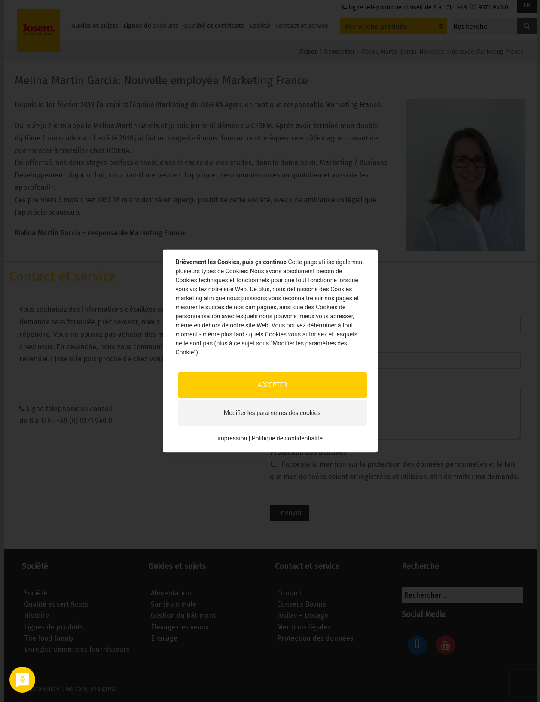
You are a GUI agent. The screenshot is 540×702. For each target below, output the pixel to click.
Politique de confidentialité (287, 438)
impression (232, 438)
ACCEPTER (272, 385)
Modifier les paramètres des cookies (272, 412)
